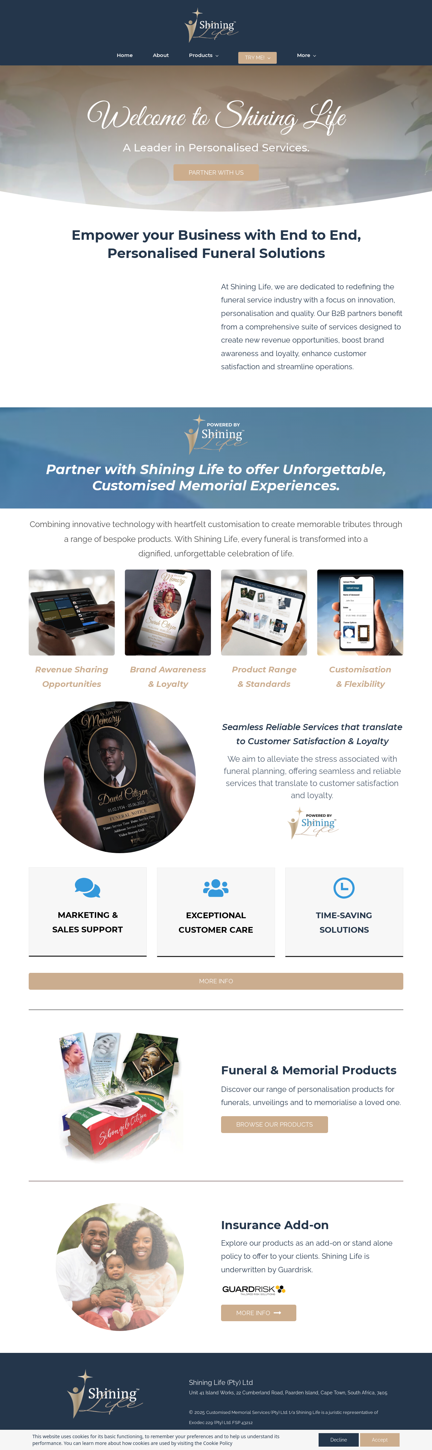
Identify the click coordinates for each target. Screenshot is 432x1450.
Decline (338, 1440)
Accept (380, 1440)
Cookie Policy (217, 1443)
